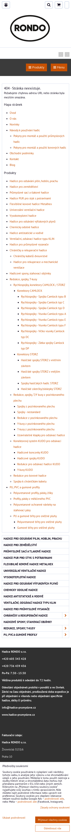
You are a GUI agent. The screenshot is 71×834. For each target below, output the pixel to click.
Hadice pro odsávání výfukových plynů (32, 221)
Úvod (13, 113)
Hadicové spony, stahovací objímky (30, 273)
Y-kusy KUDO (25, 470)
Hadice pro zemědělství (24, 186)
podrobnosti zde (54, 798)
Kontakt (14, 159)
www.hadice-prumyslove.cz (18, 714)
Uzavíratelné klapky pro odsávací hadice (41, 435)
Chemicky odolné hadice (24, 227)
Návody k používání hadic (25, 130)
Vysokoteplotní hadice (23, 215)
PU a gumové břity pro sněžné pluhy (35, 516)
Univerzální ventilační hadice (27, 210)
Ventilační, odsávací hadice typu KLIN (32, 239)
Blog (12, 165)
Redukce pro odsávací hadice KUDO (38, 464)
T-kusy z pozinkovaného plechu (36, 429)
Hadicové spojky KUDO (31, 458)
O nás (13, 118)
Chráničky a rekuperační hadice (28, 250)
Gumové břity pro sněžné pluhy (36, 527)
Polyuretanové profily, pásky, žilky (33, 493)
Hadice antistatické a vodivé (26, 233)
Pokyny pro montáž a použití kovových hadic (39, 147)
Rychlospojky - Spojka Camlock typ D (43, 308)
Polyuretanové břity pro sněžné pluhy (39, 522)
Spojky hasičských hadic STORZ (39, 383)
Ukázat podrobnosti (13, 817)
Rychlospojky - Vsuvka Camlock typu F (43, 325)
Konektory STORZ (27, 354)
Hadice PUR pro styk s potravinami (30, 198)
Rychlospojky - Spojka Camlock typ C (42, 302)
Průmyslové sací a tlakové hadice (29, 192)
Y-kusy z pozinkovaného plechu (36, 423)
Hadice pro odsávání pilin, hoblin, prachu (34, 181)
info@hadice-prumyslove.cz (19, 707)
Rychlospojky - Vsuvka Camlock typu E (43, 319)
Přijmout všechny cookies (52, 820)
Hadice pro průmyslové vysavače (29, 244)
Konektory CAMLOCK (29, 290)
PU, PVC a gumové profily (25, 487)
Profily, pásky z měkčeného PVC (32, 499)
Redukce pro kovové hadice (29, 475)
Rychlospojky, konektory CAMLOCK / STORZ (39, 285)
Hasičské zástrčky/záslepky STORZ (41, 389)
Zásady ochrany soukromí (55, 807)
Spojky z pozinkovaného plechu (36, 406)
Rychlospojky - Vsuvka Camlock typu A (43, 314)
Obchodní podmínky (22, 153)
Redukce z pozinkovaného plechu (37, 418)
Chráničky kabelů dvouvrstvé (30, 256)
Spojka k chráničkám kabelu (30, 481)
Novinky (14, 124)
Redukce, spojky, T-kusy (23, 279)
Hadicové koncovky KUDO (32, 452)
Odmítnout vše (52, 828)
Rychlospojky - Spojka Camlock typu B (43, 296)
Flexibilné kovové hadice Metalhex (31, 204)
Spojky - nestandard (28, 412)
